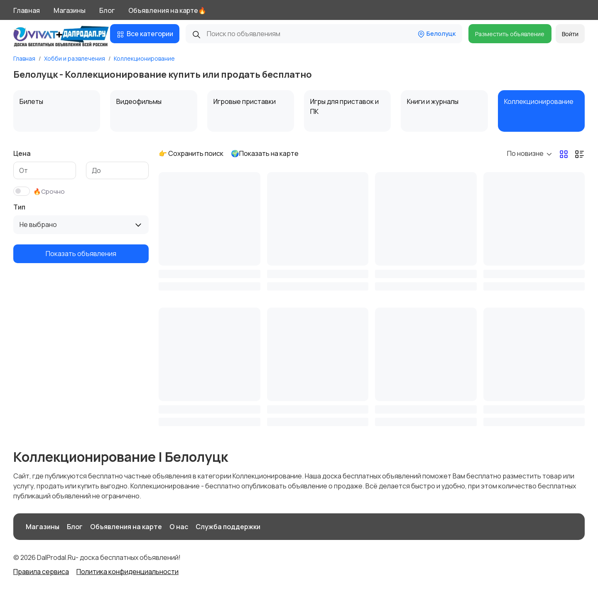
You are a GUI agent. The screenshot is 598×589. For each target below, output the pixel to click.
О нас (178, 526)
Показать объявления (81, 253)
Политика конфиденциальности (127, 571)
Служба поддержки (228, 526)
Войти (570, 34)
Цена (22, 153)
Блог (107, 10)
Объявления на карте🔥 (167, 10)
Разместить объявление (509, 34)
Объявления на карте (126, 526)
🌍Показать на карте (265, 153)
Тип (19, 207)
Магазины (70, 10)
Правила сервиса (41, 571)
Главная (26, 10)
